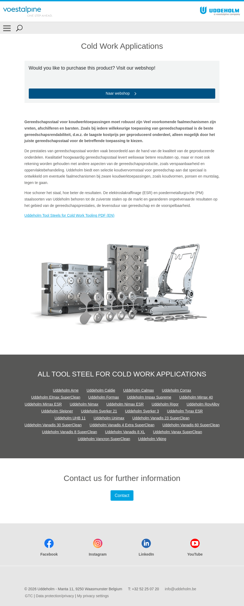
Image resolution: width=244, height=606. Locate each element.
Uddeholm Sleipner (57, 411)
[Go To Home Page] (28, 11)
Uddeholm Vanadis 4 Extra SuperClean (122, 425)
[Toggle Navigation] (7, 28)
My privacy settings (93, 596)
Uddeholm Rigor (165, 404)
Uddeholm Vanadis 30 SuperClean (53, 425)
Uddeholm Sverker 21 (99, 411)
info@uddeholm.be (180, 589)
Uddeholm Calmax (138, 390)
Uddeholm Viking (152, 439)
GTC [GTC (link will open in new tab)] (29, 596)
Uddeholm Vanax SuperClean (177, 432)
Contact (122, 495)
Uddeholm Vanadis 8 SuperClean (69, 432)
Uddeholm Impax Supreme (149, 397)
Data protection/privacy (55, 596)
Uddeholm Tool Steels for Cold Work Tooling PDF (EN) (70, 215)
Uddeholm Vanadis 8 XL (125, 432)
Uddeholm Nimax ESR (125, 404)
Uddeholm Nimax (84, 404)
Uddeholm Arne (66, 390)
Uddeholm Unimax (109, 418)
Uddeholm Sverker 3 (142, 411)
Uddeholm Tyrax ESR (185, 411)
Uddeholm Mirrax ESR (43, 404)
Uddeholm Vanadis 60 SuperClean (191, 425)
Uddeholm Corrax (176, 390)
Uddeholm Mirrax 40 (196, 397)
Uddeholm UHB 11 (70, 418)
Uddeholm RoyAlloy (202, 404)
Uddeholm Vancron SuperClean (104, 439)
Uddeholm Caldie (101, 390)
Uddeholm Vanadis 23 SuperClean (161, 418)
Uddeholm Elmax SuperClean (55, 397)
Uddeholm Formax (103, 397)
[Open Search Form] (19, 28)
